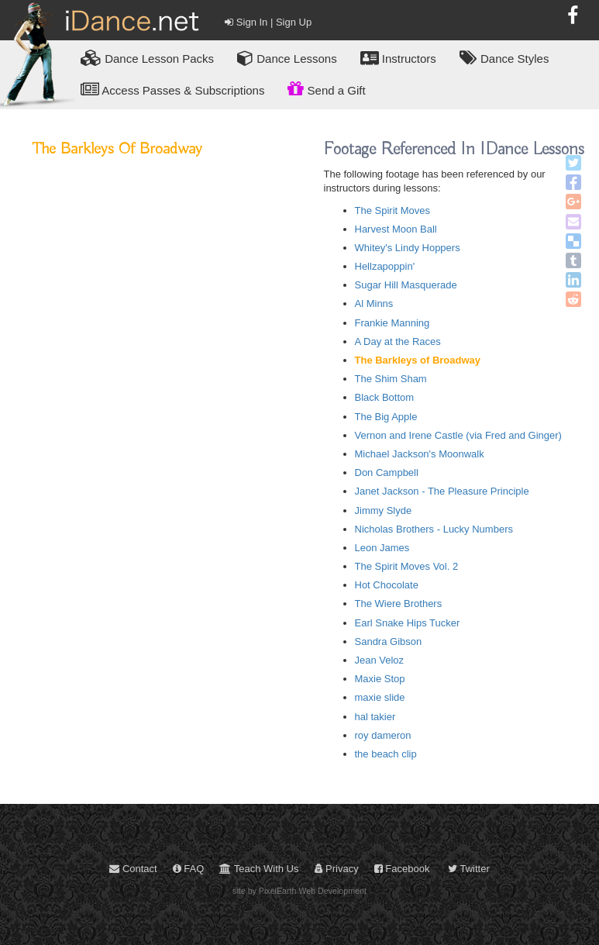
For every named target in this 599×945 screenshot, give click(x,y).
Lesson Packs (147, 58)
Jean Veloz (379, 660)
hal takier (375, 717)
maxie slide (380, 697)
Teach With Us (258, 868)
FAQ (189, 868)
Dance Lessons (287, 58)
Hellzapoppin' (385, 266)
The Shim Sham (391, 379)
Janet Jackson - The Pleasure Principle (442, 491)
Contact (133, 868)
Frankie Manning (392, 323)
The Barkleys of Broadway (418, 360)
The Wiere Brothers (398, 603)
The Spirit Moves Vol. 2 (407, 566)
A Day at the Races (398, 341)
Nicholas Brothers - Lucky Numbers (434, 529)
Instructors (398, 58)
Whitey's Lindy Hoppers (407, 247)
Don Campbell (386, 472)
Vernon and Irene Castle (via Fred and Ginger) (458, 435)
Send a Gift (326, 88)
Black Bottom (385, 397)
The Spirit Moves (393, 210)
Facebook (402, 868)
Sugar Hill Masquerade (406, 285)
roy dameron (383, 735)
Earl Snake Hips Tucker (407, 623)
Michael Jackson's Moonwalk (419, 454)
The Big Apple (386, 416)
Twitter (469, 868)
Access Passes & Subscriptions (172, 89)
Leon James (382, 548)
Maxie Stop (380, 679)
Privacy (337, 868)
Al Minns (374, 303)
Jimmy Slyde (383, 510)
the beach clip (386, 754)
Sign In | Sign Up (268, 22)
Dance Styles (504, 58)
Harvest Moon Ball (396, 229)
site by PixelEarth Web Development (299, 890)
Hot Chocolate (386, 585)
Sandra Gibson (388, 641)
